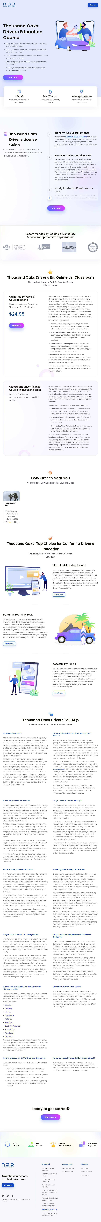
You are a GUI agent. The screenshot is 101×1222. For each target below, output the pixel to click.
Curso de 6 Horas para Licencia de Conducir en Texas (50, 1193)
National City (10, 1029)
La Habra (8, 1008)
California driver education (76, 137)
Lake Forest (9, 1037)
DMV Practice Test (67, 1168)
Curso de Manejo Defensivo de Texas (48, 1205)
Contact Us (85, 1168)
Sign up (93, 5)
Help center (85, 1175)
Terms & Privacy (86, 1172)
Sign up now (50, 1117)
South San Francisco (12, 1026)
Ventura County (59, 769)
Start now (13, 77)
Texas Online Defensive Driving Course (50, 1199)
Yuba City (8, 1005)
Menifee (8, 1012)
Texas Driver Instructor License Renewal (49, 1215)
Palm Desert (9, 1033)
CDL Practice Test (67, 1172)
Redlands (8, 1019)
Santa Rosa (9, 1022)
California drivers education (48, 1169)
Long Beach (9, 1015)
